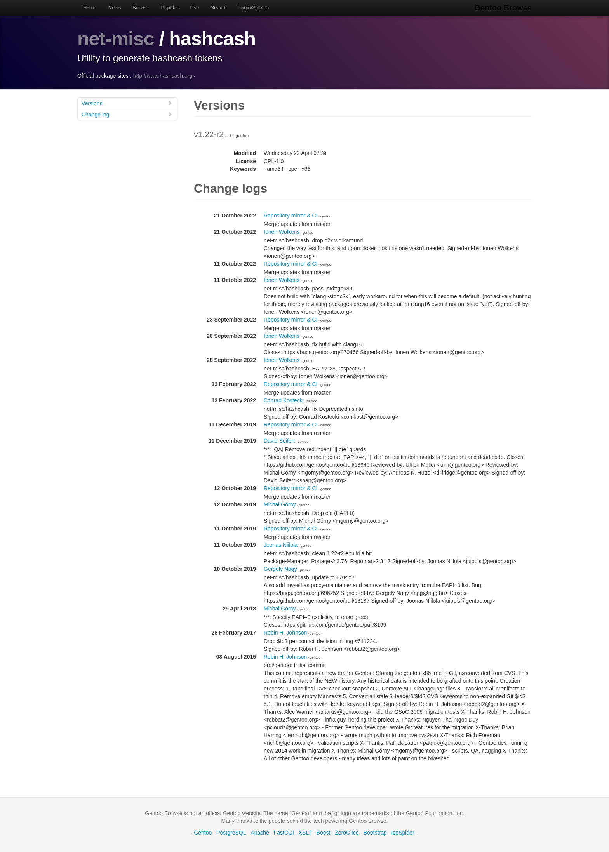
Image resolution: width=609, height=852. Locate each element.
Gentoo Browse (503, 7)
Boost (324, 832)
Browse (140, 7)
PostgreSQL (231, 832)
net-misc (115, 39)
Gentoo (203, 832)
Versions (127, 103)
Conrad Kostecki (284, 400)
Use (194, 7)
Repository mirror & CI (290, 215)
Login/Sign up (254, 7)
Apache (260, 832)
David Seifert (279, 441)
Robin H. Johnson (285, 632)
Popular (170, 7)
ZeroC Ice (346, 832)
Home (90, 7)
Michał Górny (280, 504)
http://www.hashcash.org (163, 76)
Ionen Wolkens (281, 232)
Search (219, 7)
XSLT (305, 832)
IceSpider (402, 832)
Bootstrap (375, 832)
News (114, 7)
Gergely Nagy (280, 569)
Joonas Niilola (281, 545)
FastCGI (284, 832)
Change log (127, 114)
